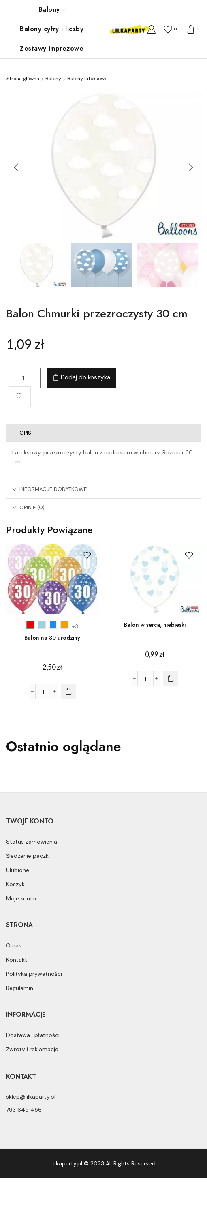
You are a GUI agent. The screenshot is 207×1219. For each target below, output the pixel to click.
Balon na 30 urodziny (52, 638)
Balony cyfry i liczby (51, 29)
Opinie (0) (28, 507)
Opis (21, 432)
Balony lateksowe (87, 78)
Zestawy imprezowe (51, 48)
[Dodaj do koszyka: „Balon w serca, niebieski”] (170, 678)
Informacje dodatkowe (49, 489)
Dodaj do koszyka (85, 377)
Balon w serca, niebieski (155, 625)
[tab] (103, 432)
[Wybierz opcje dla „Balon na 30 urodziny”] (68, 691)
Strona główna (22, 78)
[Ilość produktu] (23, 378)
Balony (51, 9)
